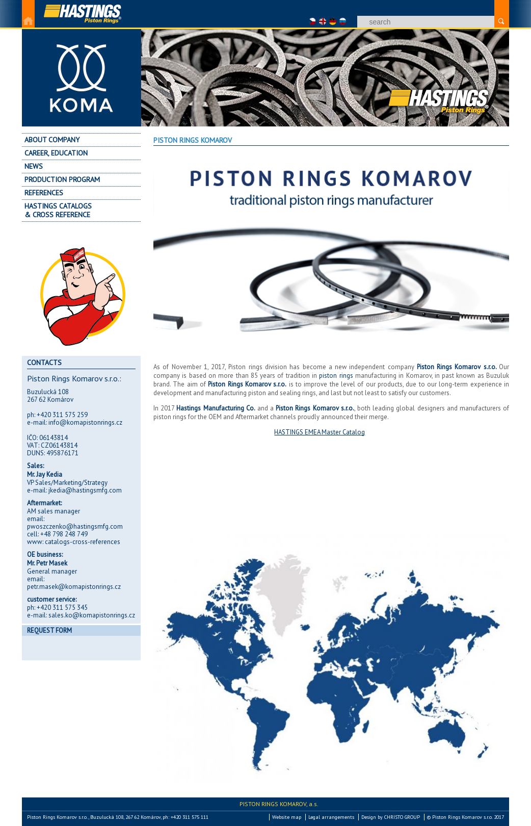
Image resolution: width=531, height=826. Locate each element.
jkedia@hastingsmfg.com (85, 490)
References (43, 192)
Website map (286, 817)
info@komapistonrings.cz (85, 422)
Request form (49, 630)
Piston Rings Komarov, (279, 804)
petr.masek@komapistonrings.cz (74, 586)
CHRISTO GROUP (402, 817)
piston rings (336, 375)
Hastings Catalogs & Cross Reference (58, 210)
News (33, 166)
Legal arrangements (331, 817)
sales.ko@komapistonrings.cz (91, 615)
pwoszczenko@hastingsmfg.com (75, 526)
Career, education (56, 153)
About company (51, 139)
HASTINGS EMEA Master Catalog (319, 432)
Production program (62, 179)
